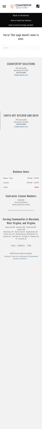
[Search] (21, 47)
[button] (21, 20)
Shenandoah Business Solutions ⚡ (25, 257)
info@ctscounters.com (21, 75)
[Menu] (4, 6)
